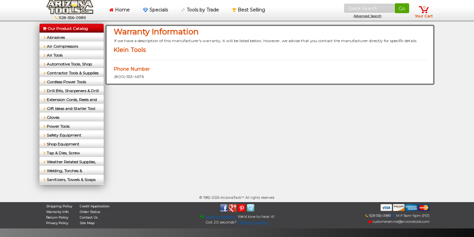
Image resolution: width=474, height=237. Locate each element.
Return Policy (57, 217)
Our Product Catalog (65, 28)
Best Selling (248, 10)
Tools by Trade (200, 10)
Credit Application (95, 206)
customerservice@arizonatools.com (399, 222)
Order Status (90, 212)
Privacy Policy (57, 223)
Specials (155, 10)
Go (402, 9)
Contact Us (88, 217)
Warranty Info (57, 212)
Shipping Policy (59, 206)
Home (119, 10)
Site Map (87, 223)
